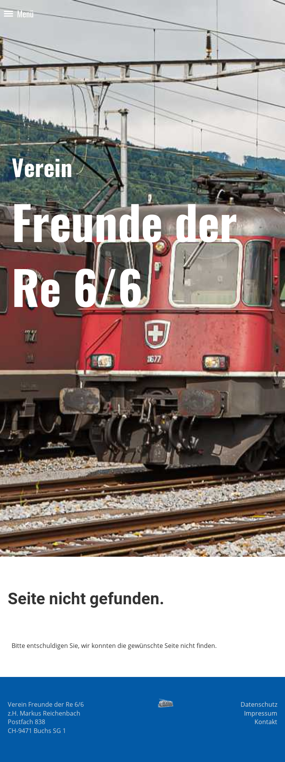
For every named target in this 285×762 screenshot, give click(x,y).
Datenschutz (259, 704)
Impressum (260, 713)
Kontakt (265, 722)
